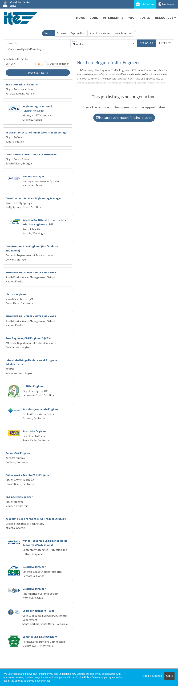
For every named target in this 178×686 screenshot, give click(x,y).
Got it (169, 675)
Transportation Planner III (22, 84)
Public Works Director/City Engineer (28, 475)
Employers (167, 4)
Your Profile (139, 18)
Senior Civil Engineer (18, 453)
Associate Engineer (34, 431)
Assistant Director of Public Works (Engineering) (36, 132)
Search (48, 33)
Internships (113, 18)
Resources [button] (164, 18)
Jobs (94, 18)
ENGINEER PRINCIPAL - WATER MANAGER (31, 272)
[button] (165, 43)
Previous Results (38, 72)
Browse (61, 33)
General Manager (33, 176)
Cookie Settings (152, 675)
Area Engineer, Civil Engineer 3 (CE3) (28, 338)
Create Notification (58, 63)
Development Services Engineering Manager (33, 198)
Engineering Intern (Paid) (38, 610)
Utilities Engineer (33, 386)
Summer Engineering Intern (39, 636)
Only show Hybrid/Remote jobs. (27, 49)
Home (80, 18)
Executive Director (34, 567)
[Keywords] (37, 43)
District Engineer (16, 294)
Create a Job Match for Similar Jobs (124, 117)
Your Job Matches (100, 33)
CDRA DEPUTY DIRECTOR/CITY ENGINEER (31, 154)
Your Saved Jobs (124, 33)
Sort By (9, 63)
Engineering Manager (19, 497)
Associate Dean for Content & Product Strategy (36, 519)
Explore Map (77, 33)
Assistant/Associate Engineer (40, 409)
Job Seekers (145, 4)
